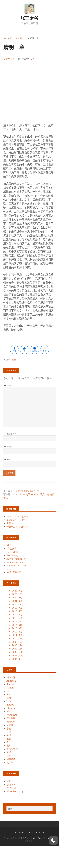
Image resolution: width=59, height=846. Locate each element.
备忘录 (9, 725)
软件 (8, 755)
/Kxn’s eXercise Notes (17, 558)
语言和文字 (12, 749)
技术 (8, 732)
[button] (53, 840)
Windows (11, 714)
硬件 (8, 745)
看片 (8, 742)
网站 (9, 459)
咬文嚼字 (10, 718)
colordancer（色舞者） (18, 516)
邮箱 (9, 446)
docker (10, 684)
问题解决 (10, 759)
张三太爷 (29, 18)
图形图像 (10, 721)
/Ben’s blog (12, 555)
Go (7, 691)
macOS (10, 704)
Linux (9, 701)
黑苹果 (9, 762)
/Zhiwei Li (11, 568)
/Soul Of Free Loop (16, 565)
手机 (8, 728)
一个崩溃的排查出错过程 (26, 490)
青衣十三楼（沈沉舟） (17, 526)
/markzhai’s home (16, 562)
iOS (8, 694)
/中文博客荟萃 (13, 572)
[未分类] (10, 677)
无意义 (9, 523)
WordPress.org (14, 791)
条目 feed (11, 784)
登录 (8, 781)
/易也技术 (11, 548)
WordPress (38, 838)
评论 (9, 385)
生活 (14, 359)
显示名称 (11, 433)
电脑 (8, 738)
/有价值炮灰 (12, 551)
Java (8, 697)
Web (8, 711)
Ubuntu (10, 708)
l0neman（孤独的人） (18, 519)
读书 (8, 752)
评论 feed (11, 788)
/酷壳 (9, 545)
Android (11, 680)
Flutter (10, 687)
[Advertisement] (29, 93)
